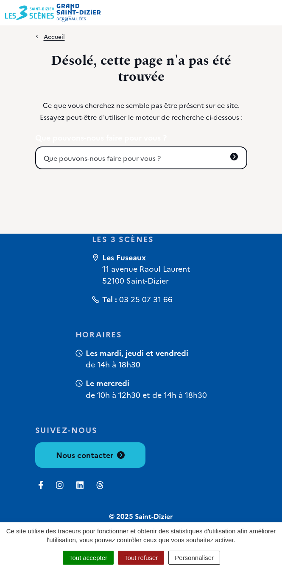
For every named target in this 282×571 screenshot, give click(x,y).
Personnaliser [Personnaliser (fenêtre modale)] (194, 557)
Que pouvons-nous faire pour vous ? (101, 137)
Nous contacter (90, 455)
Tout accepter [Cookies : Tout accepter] (88, 557)
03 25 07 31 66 (146, 299)
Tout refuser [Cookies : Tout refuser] (141, 557)
